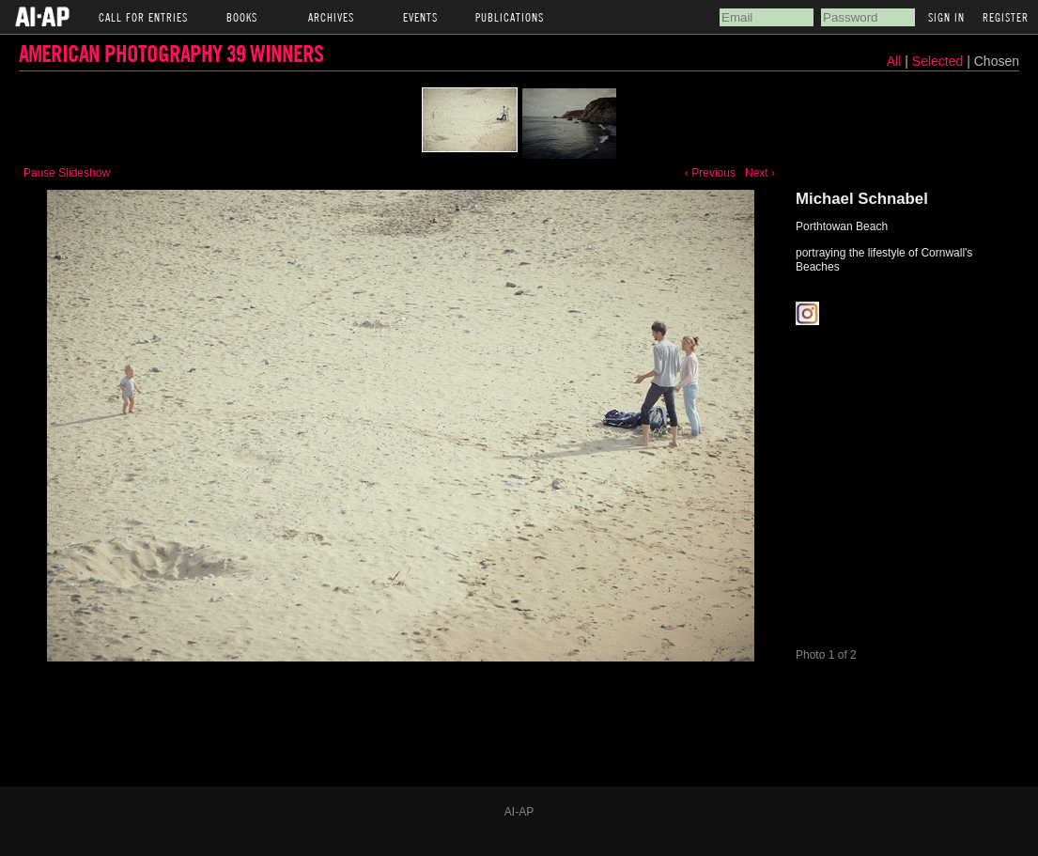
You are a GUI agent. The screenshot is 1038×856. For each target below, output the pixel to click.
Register (1006, 16)
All (894, 61)
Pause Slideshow (66, 172)
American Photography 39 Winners (171, 53)
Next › (760, 172)
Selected (939, 61)
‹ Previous (710, 172)
